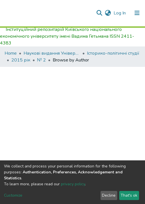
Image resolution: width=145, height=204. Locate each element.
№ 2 (41, 60)
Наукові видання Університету (52, 53)
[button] (107, 13)
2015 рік (20, 60)
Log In (120, 13)
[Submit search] (99, 13)
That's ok (129, 195)
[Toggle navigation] (137, 13)
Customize (13, 195)
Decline (109, 195)
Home (11, 53)
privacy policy (73, 184)
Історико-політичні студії (113, 53)
